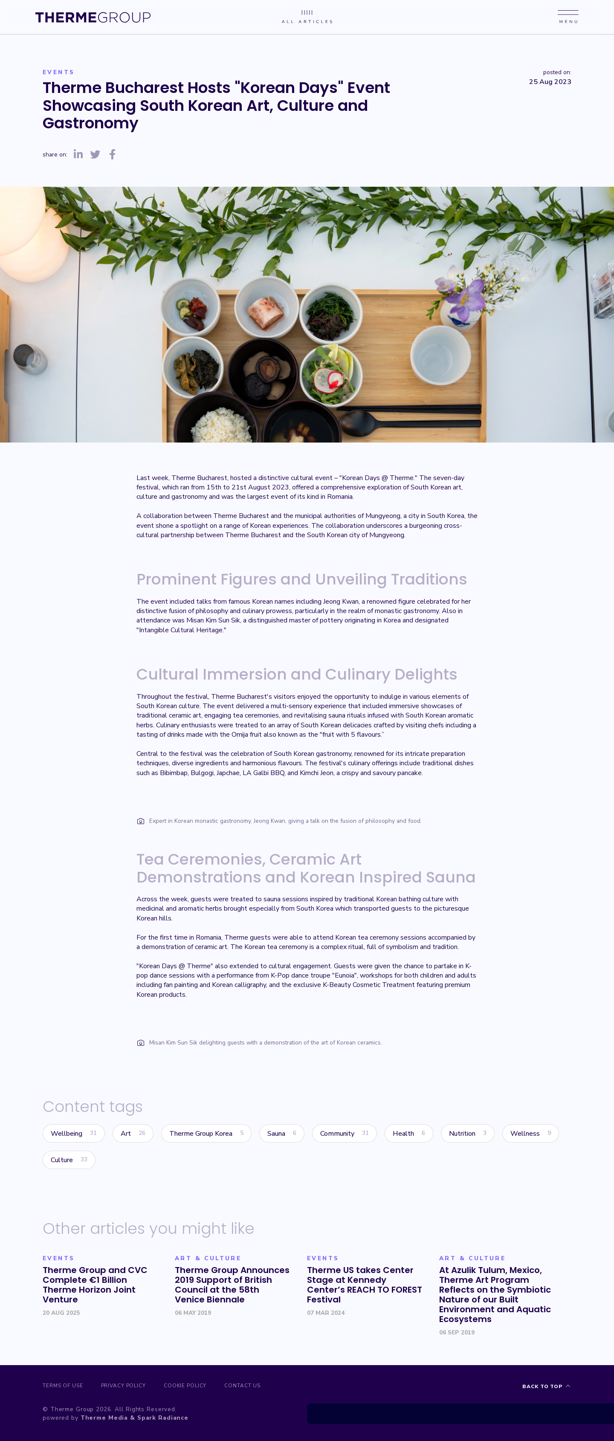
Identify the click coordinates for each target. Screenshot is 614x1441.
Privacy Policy (129, 1386)
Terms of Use (63, 1386)
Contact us (258, 1386)
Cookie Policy (195, 1386)
